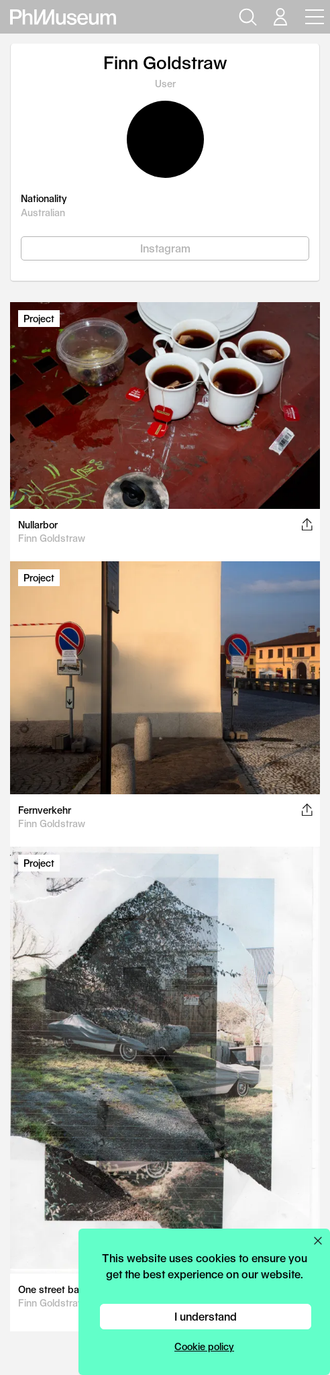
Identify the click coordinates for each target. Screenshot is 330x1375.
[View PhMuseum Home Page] (63, 17)
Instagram (165, 248)
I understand (205, 1316)
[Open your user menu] (279, 17)
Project (38, 318)
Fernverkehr (44, 810)
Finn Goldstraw (51, 538)
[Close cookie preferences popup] (318, 1240)
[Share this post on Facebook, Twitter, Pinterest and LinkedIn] (307, 524)
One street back (54, 1289)
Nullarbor (38, 524)
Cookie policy (204, 1346)
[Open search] (246, 17)
